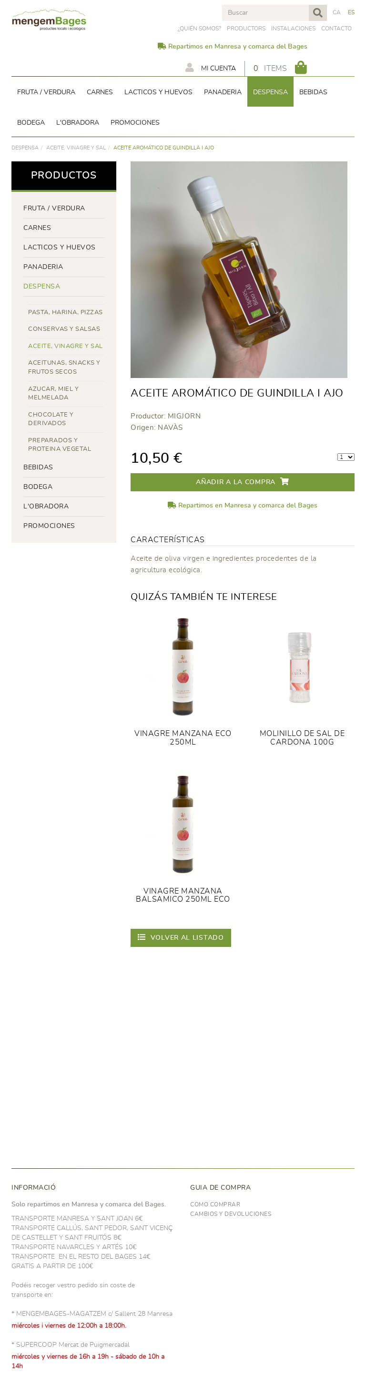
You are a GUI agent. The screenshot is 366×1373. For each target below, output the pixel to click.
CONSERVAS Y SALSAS (64, 329)
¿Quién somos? (199, 28)
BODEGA (37, 487)
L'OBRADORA (46, 506)
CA (337, 12)
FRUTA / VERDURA (54, 208)
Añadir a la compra (242, 482)
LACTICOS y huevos (59, 247)
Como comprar (215, 1204)
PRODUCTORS (246, 28)
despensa (25, 147)
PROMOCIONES (49, 526)
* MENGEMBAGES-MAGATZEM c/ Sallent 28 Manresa (92, 1314)
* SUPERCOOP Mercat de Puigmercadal (70, 1345)
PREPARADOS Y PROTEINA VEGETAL (59, 445)
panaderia (43, 267)
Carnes (37, 228)
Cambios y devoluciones (230, 1214)
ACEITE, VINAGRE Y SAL (76, 147)
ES (351, 12)
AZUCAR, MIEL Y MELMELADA (53, 393)
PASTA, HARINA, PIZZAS (65, 312)
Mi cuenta (210, 67)
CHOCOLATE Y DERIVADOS (51, 419)
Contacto (336, 28)
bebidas (38, 467)
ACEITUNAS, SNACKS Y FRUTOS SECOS (64, 367)
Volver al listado (181, 937)
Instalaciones (293, 28)
